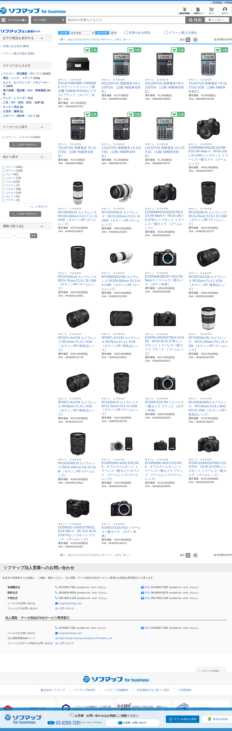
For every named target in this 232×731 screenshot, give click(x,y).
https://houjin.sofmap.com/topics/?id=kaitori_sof (85, 638)
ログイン (225, 12)
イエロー (13, 188)
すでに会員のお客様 (185, 719)
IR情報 (228, 2)
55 (118, 39)
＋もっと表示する (38, 206)
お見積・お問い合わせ (132, 722)
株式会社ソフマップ (53, 690)
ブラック (14, 166)
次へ (125, 39)
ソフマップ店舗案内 (116, 690)
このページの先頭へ (210, 671)
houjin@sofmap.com (70, 603)
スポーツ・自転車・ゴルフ (21, 115)
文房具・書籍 (13, 111)
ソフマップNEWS (84, 690)
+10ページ (106, 39)
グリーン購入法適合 (18, 53)
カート (211, 12)
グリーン (12, 185)
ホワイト (14, 170)
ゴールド (13, 192)
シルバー (13, 177)
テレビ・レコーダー (18, 98)
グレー (11, 174)
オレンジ (12, 196)
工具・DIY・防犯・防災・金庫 (23, 102)
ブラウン (12, 200)
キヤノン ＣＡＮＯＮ (22, 137)
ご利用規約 (217, 2)
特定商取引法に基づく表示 (153, 690)
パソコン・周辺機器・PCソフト (26, 73)
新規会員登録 (184, 12)
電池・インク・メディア (21, 78)
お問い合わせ (66, 608)
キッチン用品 (13, 106)
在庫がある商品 (16, 46)
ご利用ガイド (198, 12)
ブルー (12, 181)
